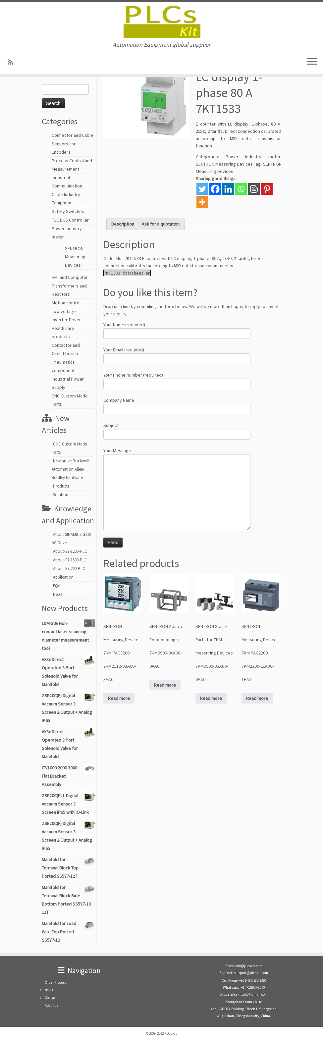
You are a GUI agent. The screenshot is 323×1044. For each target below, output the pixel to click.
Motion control (66, 303)
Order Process (55, 982)
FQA (56, 586)
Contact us (53, 997)
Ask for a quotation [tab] (161, 224)
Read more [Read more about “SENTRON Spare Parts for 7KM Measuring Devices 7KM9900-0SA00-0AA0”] (211, 698)
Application (63, 577)
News (57, 594)
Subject (176, 430)
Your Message (176, 471)
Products (61, 486)
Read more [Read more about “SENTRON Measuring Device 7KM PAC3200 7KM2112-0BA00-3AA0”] (119, 698)
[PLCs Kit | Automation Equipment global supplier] (161, 21)
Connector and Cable (72, 135)
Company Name (176, 405)
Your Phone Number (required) (176, 380)
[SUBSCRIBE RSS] (12, 62)
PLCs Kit (170, 1033)
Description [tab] (122, 224)
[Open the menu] (312, 62)
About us (51, 1005)
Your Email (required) (176, 355)
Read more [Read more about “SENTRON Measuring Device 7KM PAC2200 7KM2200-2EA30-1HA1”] (257, 698)
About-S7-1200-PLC (70, 551)
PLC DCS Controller (70, 220)
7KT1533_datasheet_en (127, 273)
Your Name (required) (176, 330)
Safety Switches (68, 211)
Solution (60, 494)
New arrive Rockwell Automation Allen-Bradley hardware (70, 469)
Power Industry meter (253, 157)
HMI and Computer (70, 277)
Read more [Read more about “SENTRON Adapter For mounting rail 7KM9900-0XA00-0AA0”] (165, 685)
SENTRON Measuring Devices (75, 256)
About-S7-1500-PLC (70, 560)
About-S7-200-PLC (69, 568)
